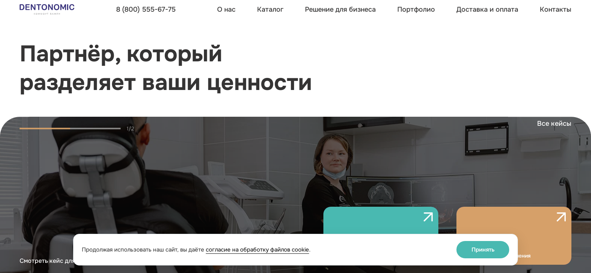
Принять (483, 249)
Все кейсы (554, 133)
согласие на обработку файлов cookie (257, 249)
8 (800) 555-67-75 (146, 9)
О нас (226, 9)
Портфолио (416, 9)
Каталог (270, 9)
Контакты (555, 9)
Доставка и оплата (487, 9)
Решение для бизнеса (340, 9)
